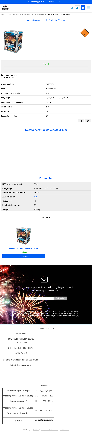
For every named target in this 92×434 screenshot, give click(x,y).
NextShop (36, 430)
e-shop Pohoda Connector (49, 430)
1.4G (36, 196)
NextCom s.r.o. (64, 430)
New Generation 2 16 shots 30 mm (23, 248)
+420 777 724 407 (55, 2)
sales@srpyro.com (37, 2)
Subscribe (60, 298)
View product (24, 256)
